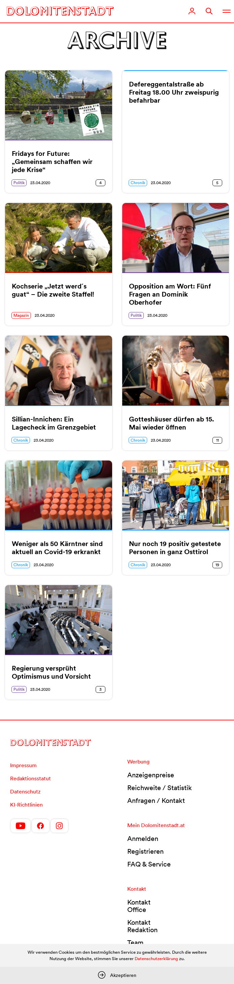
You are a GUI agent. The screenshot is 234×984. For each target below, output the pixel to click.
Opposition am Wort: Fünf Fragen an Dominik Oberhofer (170, 294)
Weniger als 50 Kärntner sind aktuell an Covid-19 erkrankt (57, 548)
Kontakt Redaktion (142, 926)
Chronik (138, 182)
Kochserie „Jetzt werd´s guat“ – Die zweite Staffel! (53, 290)
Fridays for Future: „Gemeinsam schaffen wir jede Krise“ (52, 161)
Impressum (23, 765)
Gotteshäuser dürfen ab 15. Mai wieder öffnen (171, 423)
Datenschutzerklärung (156, 958)
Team (135, 943)
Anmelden (142, 839)
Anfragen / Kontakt (156, 800)
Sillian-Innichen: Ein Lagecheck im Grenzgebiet (54, 423)
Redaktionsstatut (30, 778)
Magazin (21, 315)
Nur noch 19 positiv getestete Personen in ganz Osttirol (175, 548)
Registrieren (145, 851)
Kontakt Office (139, 906)
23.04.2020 (40, 182)
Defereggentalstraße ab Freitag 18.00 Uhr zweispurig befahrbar (174, 92)
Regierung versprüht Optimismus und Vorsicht (51, 672)
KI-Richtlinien (26, 804)
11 (217, 440)
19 (217, 565)
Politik (19, 182)
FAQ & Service (149, 864)
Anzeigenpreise (150, 775)
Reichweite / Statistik (159, 788)
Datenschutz (25, 791)
